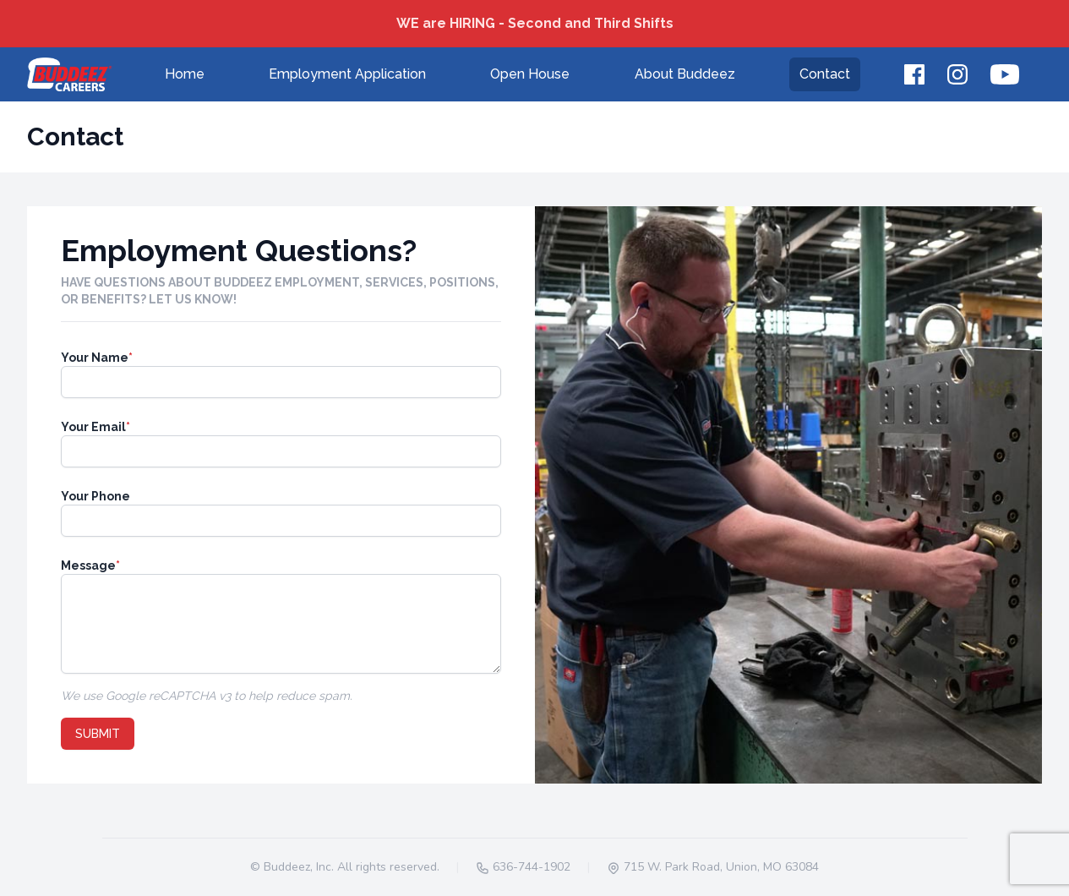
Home (185, 74)
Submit (97, 733)
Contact (824, 74)
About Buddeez (685, 74)
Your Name (97, 357)
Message (90, 565)
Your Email (95, 427)
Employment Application (347, 74)
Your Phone (95, 496)
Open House (530, 74)
